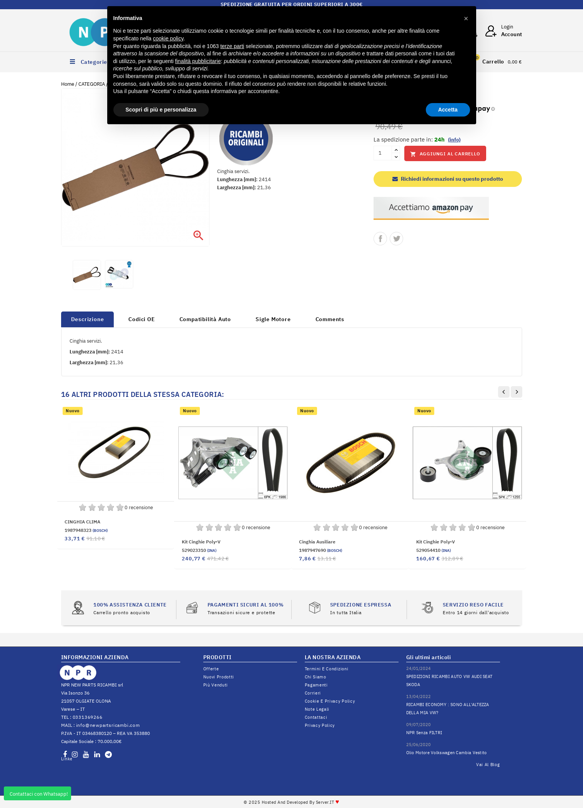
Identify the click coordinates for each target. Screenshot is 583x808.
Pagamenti (316, 685)
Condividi (380, 238)
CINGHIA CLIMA (82, 522)
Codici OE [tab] (141, 319)
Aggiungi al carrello (445, 154)
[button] (466, 18)
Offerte (211, 668)
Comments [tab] (330, 319)
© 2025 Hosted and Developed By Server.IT (291, 802)
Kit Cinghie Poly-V (201, 542)
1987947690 (320, 550)
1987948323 (86, 530)
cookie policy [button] (168, 38)
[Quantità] (383, 153)
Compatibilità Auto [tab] (205, 319)
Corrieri (313, 693)
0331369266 (88, 717)
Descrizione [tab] (87, 319)
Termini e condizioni (327, 668)
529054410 (433, 550)
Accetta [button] (448, 110)
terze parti (232, 46)
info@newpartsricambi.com (108, 725)
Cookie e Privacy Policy (330, 701)
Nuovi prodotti (218, 677)
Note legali (317, 709)
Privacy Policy (320, 725)
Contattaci (316, 717)
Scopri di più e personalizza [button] (161, 110)
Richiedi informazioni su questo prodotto (447, 178)
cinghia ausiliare (317, 542)
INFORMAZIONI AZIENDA (95, 657)
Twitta (396, 238)
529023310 (199, 550)
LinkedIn (66, 758)
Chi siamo (315, 677)
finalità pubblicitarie (198, 61)
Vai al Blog (488, 764)
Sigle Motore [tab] (273, 319)
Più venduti (215, 685)
